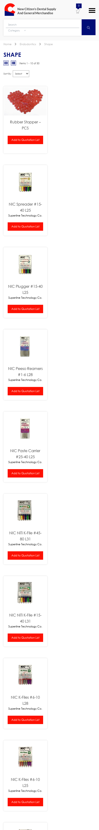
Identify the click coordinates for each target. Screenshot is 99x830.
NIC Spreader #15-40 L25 (74, 127)
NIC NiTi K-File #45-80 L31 (74, 290)
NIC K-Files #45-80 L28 (74, 452)
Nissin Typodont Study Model (60, 614)
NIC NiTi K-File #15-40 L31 (25, 371)
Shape (48, 44)
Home (7, 44)
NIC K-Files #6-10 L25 (24, 452)
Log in (69, 819)
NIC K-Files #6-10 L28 (74, 371)
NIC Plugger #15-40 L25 (25, 208)
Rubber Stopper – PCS (24, 124)
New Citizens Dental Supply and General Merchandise (30, 9)
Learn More (11, 702)
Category (17, 31)
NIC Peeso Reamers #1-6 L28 (74, 208)
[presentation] (38, 779)
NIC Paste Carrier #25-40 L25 (25, 290)
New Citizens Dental (55, 814)
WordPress (53, 819)
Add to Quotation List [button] (25, 139)
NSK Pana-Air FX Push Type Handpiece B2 (59, 584)
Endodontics (28, 44)
